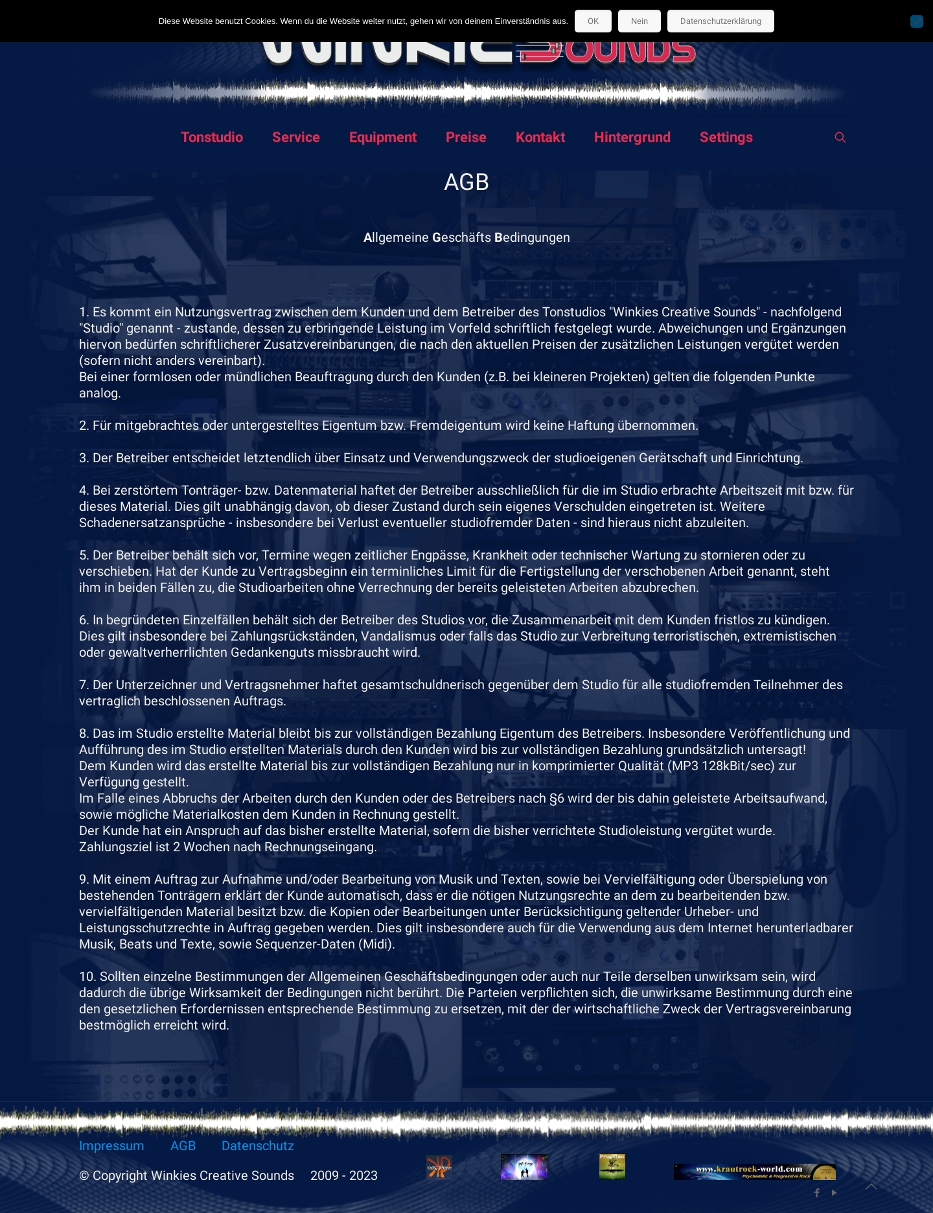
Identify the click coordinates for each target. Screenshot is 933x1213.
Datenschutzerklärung (720, 21)
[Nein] (916, 21)
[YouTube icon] (834, 1193)
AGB (183, 1145)
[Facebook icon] (817, 1193)
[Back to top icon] (870, 1186)
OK (593, 21)
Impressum (111, 1145)
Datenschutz (258, 1145)
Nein (639, 21)
